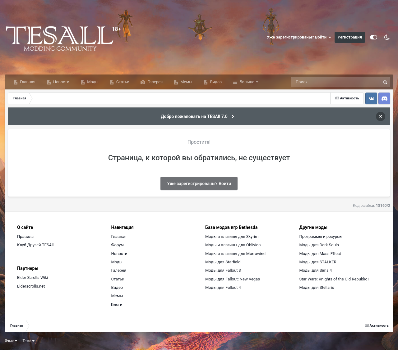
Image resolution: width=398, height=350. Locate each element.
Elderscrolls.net (31, 286)
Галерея (154, 82)
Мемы (185, 82)
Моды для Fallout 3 (223, 270)
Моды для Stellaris (316, 287)
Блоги (117, 304)
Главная (27, 82)
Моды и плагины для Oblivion (233, 245)
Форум (117, 245)
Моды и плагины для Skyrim (231, 236)
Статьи (122, 82)
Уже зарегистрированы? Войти (299, 37)
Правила (25, 236)
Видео (215, 82)
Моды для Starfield (222, 262)
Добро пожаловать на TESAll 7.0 (194, 116)
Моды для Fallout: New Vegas (232, 279)
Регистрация (350, 37)
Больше (246, 82)
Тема (29, 341)
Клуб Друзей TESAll (35, 245)
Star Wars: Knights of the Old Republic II (335, 279)
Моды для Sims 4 (315, 270)
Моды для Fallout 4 (223, 287)
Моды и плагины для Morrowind (235, 253)
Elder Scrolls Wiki (32, 277)
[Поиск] (324, 82)
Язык (11, 341)
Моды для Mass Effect (320, 253)
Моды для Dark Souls (319, 245)
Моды (92, 82)
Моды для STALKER (317, 262)
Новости (60, 82)
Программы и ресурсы (321, 236)
